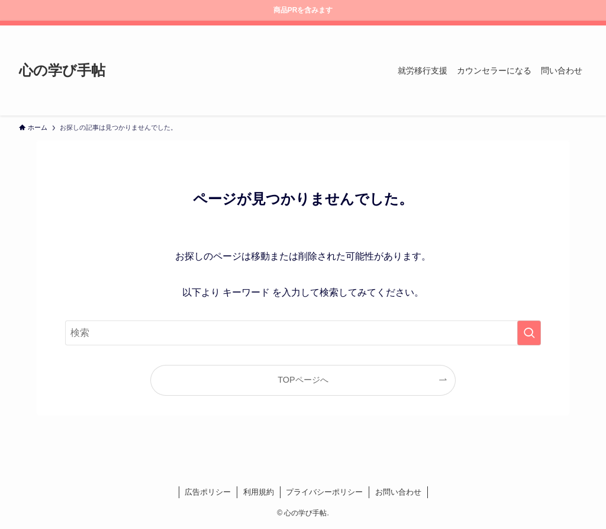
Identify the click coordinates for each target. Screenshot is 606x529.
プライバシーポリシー (324, 492)
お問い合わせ (398, 492)
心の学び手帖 (62, 70)
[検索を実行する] (529, 332)
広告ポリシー (208, 492)
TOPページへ (303, 379)
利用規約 (258, 492)
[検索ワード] (303, 332)
